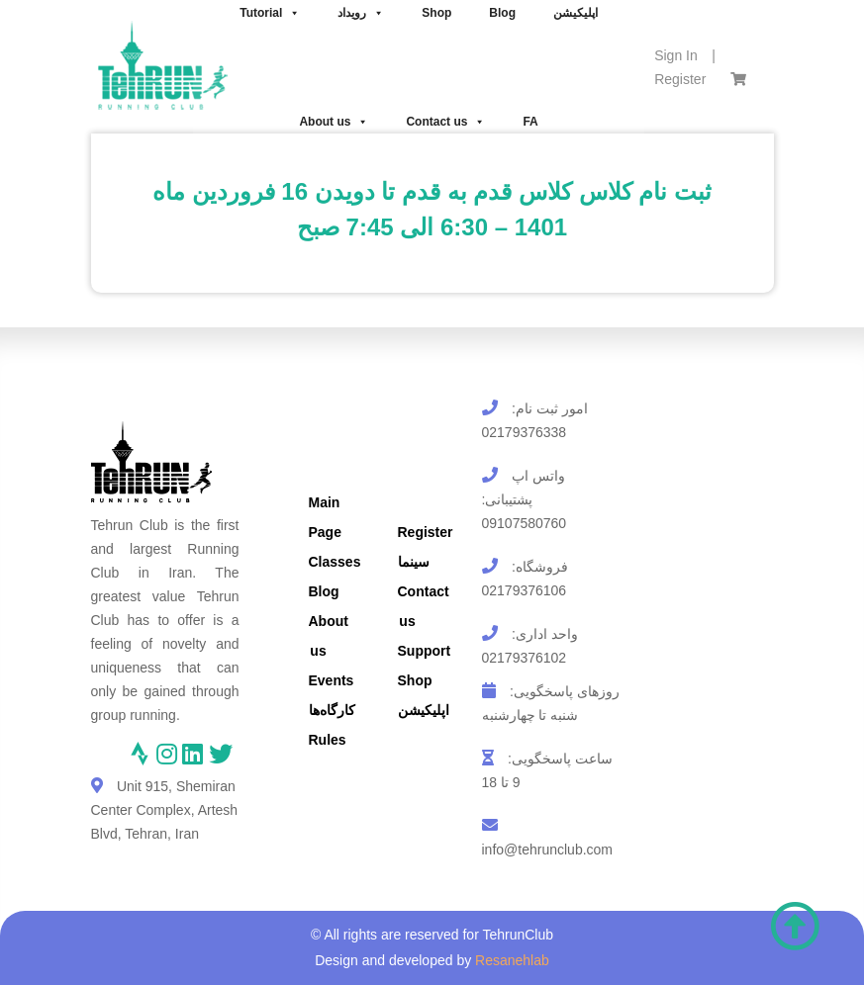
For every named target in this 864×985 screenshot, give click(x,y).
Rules (327, 740)
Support (424, 651)
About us (333, 121)
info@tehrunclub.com (548, 849)
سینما (414, 562)
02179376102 (524, 658)
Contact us (445, 121)
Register (680, 79)
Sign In (676, 55)
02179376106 (524, 590)
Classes (335, 562)
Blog (324, 591)
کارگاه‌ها (332, 710)
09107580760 (524, 523)
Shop (415, 680)
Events (331, 680)
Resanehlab (512, 960)
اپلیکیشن (423, 710)
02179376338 (524, 432)
